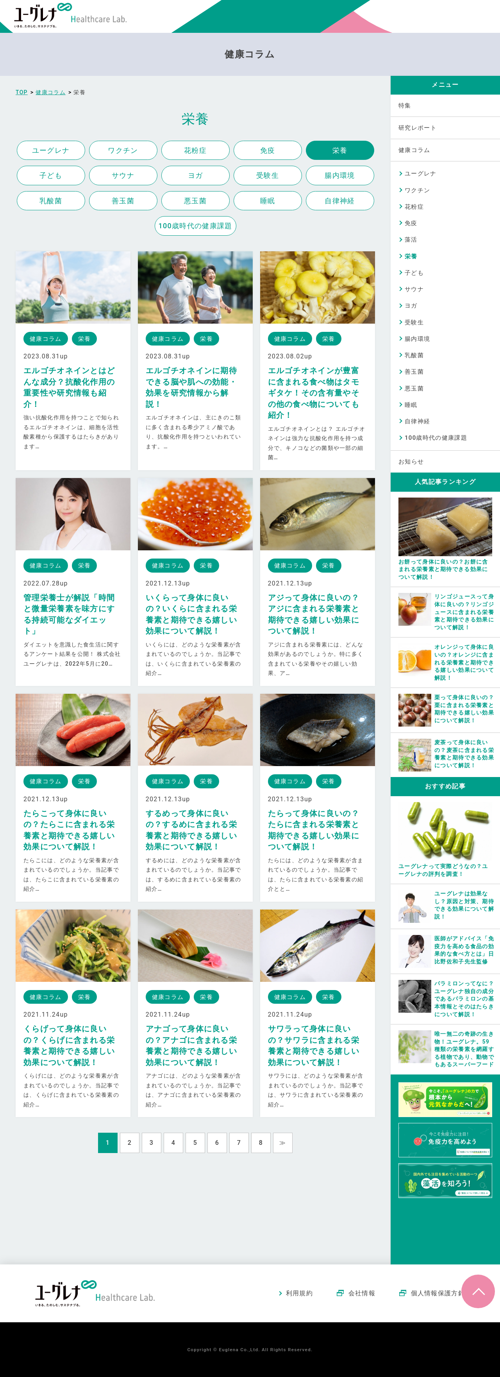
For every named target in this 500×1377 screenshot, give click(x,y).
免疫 (267, 150)
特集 (404, 105)
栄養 (340, 150)
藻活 (411, 239)
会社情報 (361, 1293)
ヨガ (195, 175)
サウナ (123, 175)
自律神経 (340, 201)
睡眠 (267, 201)
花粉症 (195, 150)
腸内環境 (340, 175)
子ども (50, 175)
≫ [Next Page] (282, 1142)
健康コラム (414, 150)
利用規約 (299, 1293)
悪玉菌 (195, 201)
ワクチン (123, 150)
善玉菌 (123, 201)
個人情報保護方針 (438, 1293)
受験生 (267, 175)
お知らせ (411, 461)
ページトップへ (478, 1291)
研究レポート (417, 127)
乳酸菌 (50, 201)
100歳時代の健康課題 (195, 226)
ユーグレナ (51, 150)
